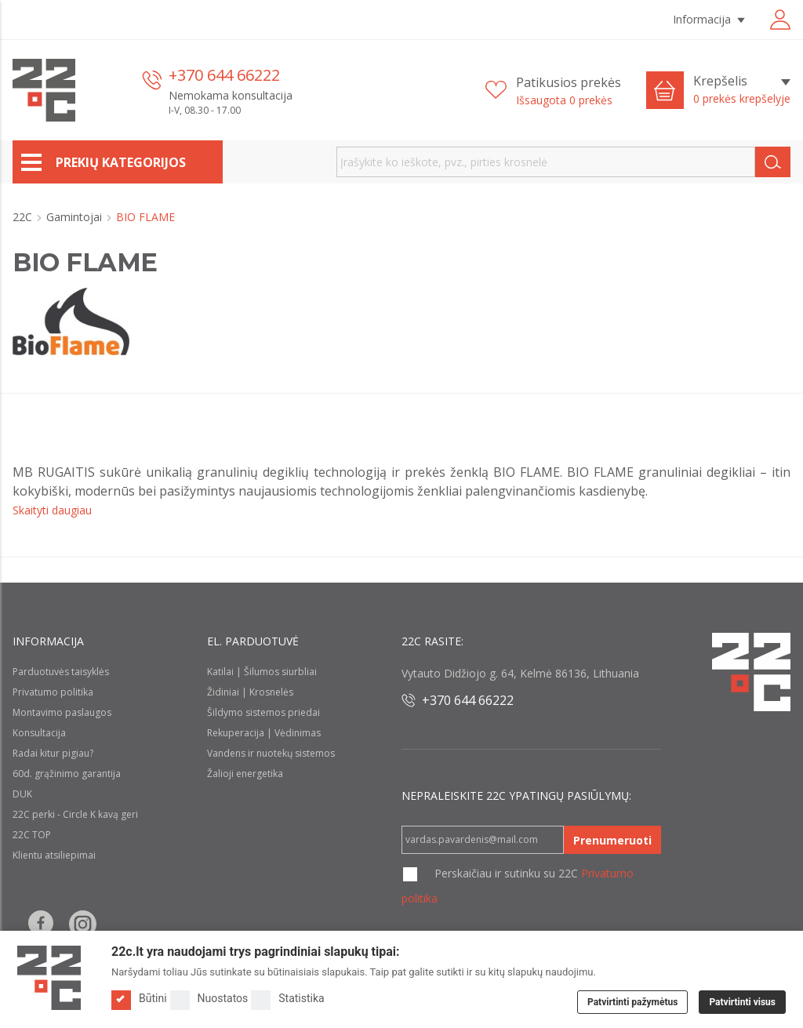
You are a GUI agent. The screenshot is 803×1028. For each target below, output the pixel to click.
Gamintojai (75, 216)
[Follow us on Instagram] (82, 924)
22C (24, 216)
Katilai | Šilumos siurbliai (262, 671)
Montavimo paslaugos (62, 712)
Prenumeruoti (612, 840)
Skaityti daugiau (52, 510)
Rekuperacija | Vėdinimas (264, 732)
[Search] (772, 162)
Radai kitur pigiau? (53, 753)
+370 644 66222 (224, 74)
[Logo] (49, 978)
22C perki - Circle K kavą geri (75, 814)
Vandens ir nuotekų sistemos (271, 753)
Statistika (287, 998)
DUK (22, 794)
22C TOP (32, 834)
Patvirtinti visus (742, 1002)
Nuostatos (209, 998)
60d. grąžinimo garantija (67, 773)
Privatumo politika (53, 692)
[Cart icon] (665, 90)
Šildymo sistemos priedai (263, 712)
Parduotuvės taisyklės (61, 671)
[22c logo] (44, 90)
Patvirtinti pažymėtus (632, 1002)
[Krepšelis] (741, 90)
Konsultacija (39, 732)
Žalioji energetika (245, 773)
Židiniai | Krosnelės (250, 692)
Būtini (139, 998)
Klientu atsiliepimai (54, 855)
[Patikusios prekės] (553, 90)
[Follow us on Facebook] (40, 924)
